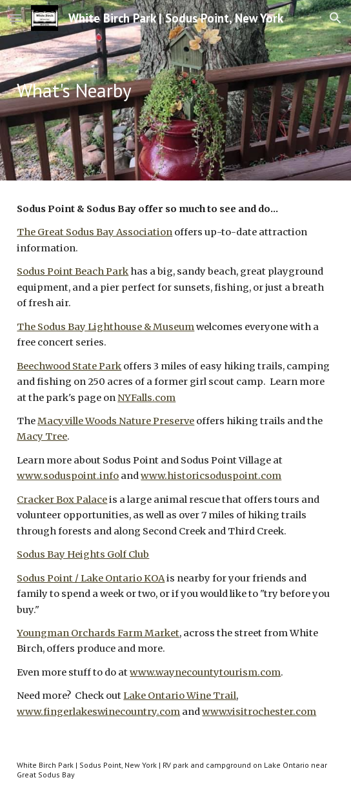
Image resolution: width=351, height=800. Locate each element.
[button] (15, 17)
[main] (175, 90)
